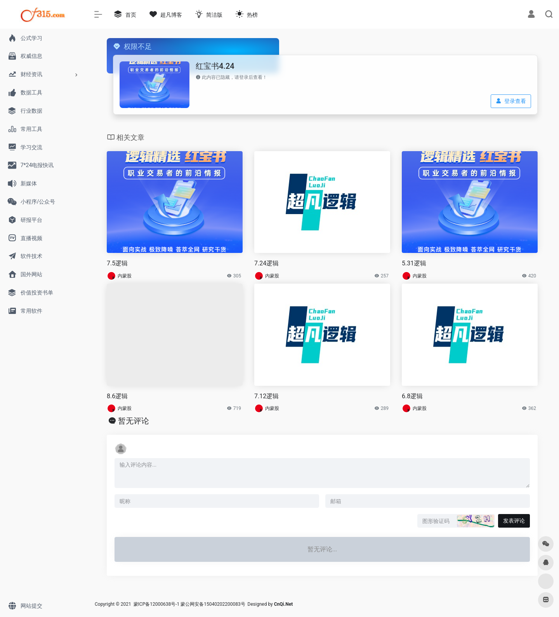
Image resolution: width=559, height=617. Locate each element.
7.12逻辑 (266, 396)
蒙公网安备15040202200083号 (213, 604)
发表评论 (514, 521)
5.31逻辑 (414, 263)
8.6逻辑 (117, 396)
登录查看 (511, 101)
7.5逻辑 (117, 263)
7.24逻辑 (266, 263)
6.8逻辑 (412, 396)
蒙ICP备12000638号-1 (157, 604)
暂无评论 (133, 420)
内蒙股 (125, 276)
